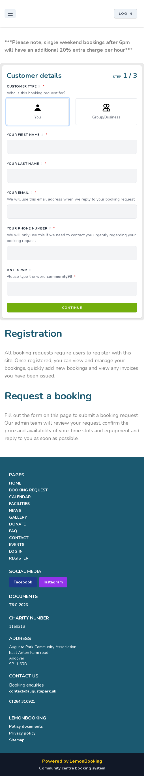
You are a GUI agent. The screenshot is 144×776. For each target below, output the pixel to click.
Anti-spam (66, 273)
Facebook (23, 582)
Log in (125, 13)
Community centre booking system (72, 768)
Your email (72, 196)
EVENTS (16, 544)
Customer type (72, 90)
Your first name (52, 134)
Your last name (51, 163)
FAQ (13, 531)
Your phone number (72, 235)
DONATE (17, 524)
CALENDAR (20, 497)
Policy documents (26, 726)
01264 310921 (22, 701)
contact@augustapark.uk (32, 691)
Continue (72, 307)
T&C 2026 (18, 605)
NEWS (15, 510)
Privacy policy (22, 733)
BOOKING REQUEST (28, 490)
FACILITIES (19, 503)
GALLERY (18, 517)
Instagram (53, 582)
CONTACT (19, 538)
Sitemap (17, 740)
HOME (15, 483)
